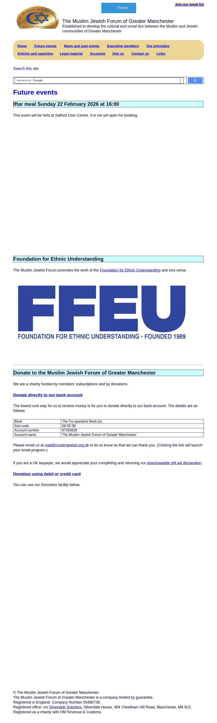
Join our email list (189, 4)
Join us (118, 53)
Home (22, 46)
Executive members (123, 46)
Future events (45, 46)
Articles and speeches (35, 53)
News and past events (82, 46)
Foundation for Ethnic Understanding (130, 270)
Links (161, 53)
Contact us (140, 53)
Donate (122, 8)
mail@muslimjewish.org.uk (67, 445)
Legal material (71, 53)
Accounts (97, 53)
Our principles (157, 46)
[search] (97, 81)
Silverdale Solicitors (65, 707)
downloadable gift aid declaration (174, 463)
